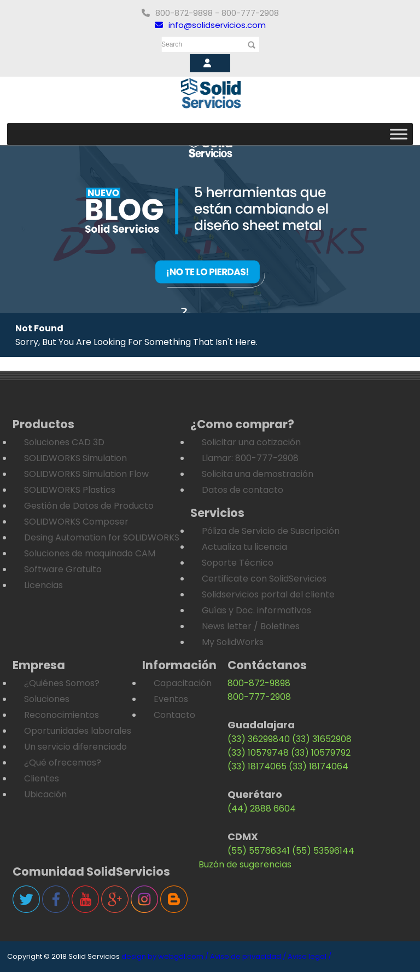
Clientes (41, 778)
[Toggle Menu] (398, 134)
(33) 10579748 (258, 752)
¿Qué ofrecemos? (62, 762)
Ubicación (45, 794)
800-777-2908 (259, 697)
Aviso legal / (309, 956)
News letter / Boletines (251, 626)
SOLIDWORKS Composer (76, 521)
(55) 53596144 (323, 850)
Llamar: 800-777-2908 (250, 458)
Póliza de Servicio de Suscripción (271, 531)
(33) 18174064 (318, 766)
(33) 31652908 (322, 739)
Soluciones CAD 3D (64, 442)
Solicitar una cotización (251, 442)
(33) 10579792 (321, 752)
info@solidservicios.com (210, 25)
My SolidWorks (233, 642)
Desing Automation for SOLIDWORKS (101, 537)
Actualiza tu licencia (244, 546)
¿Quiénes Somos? (62, 683)
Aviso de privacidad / (248, 956)
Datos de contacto (242, 490)
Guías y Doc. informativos (256, 610)
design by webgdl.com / (164, 956)
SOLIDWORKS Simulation (75, 458)
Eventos (171, 699)
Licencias (43, 585)
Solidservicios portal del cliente (268, 594)
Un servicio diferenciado (75, 746)
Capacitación (183, 683)
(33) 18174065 (257, 766)
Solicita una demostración (257, 474)
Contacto (174, 715)
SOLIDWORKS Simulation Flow (86, 474)
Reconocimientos (61, 715)
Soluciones (46, 699)
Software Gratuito (63, 569)
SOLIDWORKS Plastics (69, 490)
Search (171, 44)
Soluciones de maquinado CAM (89, 553)
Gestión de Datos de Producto (89, 505)
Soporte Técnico (237, 562)
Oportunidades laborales (77, 730)
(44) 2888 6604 (262, 808)
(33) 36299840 (259, 739)
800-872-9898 (259, 683)
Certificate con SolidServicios (264, 578)
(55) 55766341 (259, 850)
